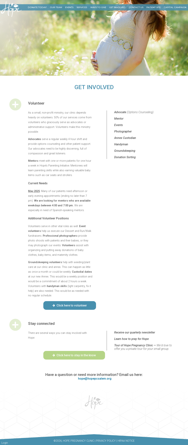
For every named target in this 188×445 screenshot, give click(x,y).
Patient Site (154, 7)
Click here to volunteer (70, 305)
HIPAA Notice (126, 440)
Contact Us (136, 7)
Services (82, 7)
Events (69, 7)
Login (4, 442)
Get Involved (117, 7)
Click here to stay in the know (74, 355)
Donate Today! (37, 7)
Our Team (56, 7)
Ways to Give (98, 7)
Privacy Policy (106, 440)
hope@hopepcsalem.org (94, 378)
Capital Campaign (175, 7)
